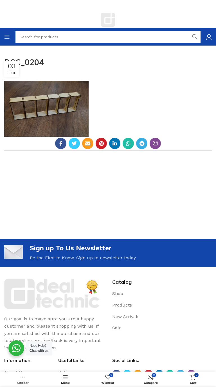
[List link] (162, 294)
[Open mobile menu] (7, 36)
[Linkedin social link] (114, 143)
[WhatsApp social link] (128, 143)
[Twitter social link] (74, 143)
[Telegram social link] (141, 143)
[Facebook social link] (60, 143)
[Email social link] (87, 143)
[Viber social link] (155, 143)
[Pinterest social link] (101, 143)
